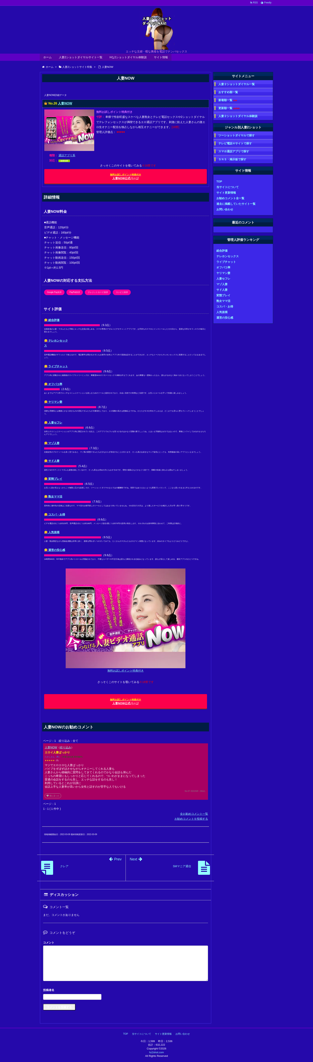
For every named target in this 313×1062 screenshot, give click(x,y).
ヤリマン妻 (223, 273)
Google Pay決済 (54, 292)
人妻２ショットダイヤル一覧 (236, 84)
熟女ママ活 (223, 300)
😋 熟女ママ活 (53, 496)
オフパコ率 (223, 267)
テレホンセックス (227, 256)
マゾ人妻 (222, 284)
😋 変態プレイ (53, 478)
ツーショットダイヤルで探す (236, 135)
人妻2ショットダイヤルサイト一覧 (80, 57)
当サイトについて (227, 187)
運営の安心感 (224, 317)
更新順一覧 (229, 108)
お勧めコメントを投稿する (191, 818)
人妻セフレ (223, 278)
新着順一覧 (227, 100)
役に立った (52, 795)
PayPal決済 (74, 292)
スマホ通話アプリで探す (233, 151)
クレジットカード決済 (98, 292)
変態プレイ (223, 295)
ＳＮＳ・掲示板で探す (232, 159)
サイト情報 (161, 57)
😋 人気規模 (51, 532)
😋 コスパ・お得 (54, 514)
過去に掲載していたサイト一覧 (236, 203)
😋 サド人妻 (51, 460)
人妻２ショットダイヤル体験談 (238, 116)
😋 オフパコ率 (53, 384)
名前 (125, 990)
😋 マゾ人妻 (51, 443)
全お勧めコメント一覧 (194, 813)
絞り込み (65, 747)
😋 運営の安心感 (54, 550)
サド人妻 (222, 289)
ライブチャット (226, 261)
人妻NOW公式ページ (125, 176)
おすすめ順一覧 (228, 92)
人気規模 (222, 312)
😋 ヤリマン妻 (53, 401)
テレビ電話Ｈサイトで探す (235, 143)
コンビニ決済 (122, 292)
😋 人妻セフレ (53, 422)
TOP (219, 181)
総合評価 (222, 250)
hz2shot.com (156, 1052)
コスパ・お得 (224, 306)
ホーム (47, 57)
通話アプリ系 (66, 155)
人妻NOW (65, 103)
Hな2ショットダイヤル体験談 (128, 57)
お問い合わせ (224, 209)
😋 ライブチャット (56, 366)
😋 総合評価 (51, 320)
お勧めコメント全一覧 (230, 198)
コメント (48, 942)
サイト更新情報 (226, 192)
